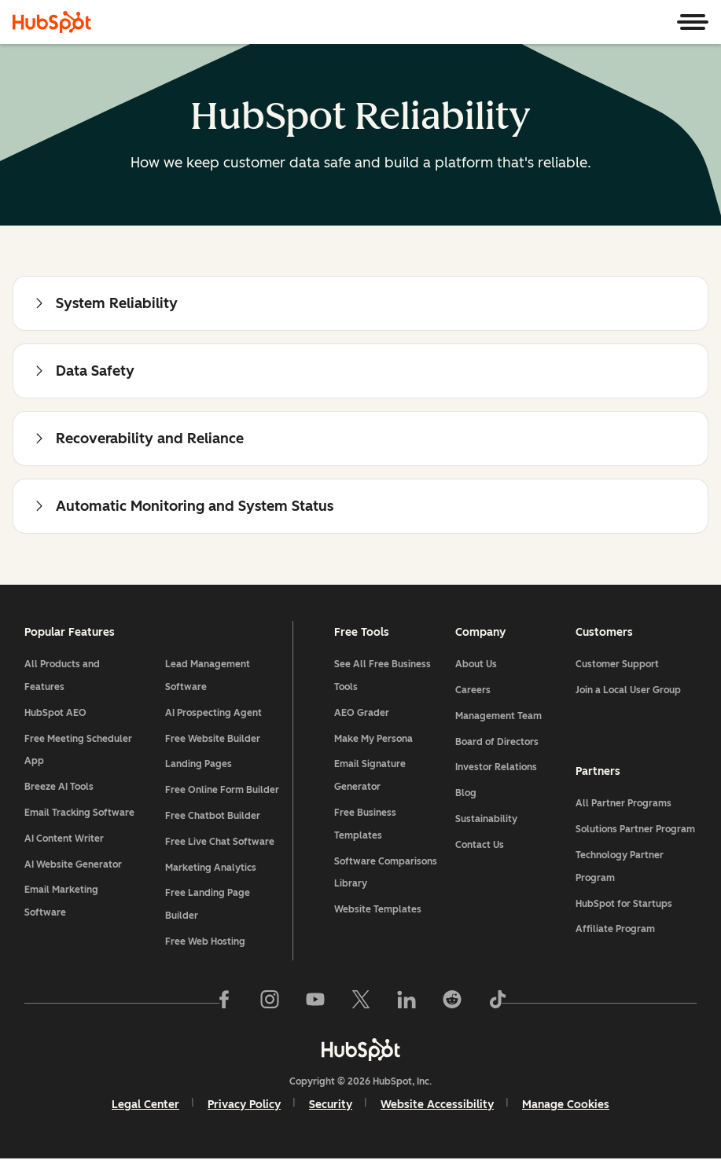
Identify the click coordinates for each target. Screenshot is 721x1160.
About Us (475, 665)
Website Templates (377, 910)
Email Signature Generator (370, 777)
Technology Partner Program (620, 867)
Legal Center (145, 1106)
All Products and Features (63, 677)
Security (330, 1106)
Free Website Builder (212, 739)
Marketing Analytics (210, 868)
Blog (465, 794)
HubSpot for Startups (624, 904)
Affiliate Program (615, 929)
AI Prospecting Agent (213, 713)
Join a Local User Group (628, 690)
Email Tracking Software (80, 813)
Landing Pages (198, 765)
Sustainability (485, 819)
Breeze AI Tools (59, 788)
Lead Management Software (207, 677)
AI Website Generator (74, 865)
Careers (472, 690)
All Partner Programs (623, 803)
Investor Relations (495, 768)
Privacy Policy (244, 1106)
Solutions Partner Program (635, 829)
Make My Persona (373, 739)
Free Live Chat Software (219, 842)
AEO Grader (361, 713)
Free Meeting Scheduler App (79, 751)
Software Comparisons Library (385, 873)
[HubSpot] (52, 22)
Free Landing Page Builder (207, 906)
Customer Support (617, 665)
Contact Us (478, 845)
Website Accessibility (437, 1106)
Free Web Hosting (205, 942)
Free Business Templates (365, 825)
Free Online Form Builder (222, 791)
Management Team (497, 716)
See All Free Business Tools (382, 677)
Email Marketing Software (62, 903)
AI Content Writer (65, 839)
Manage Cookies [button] (565, 1106)
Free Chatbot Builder (212, 816)
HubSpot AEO (56, 713)
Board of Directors (496, 742)
